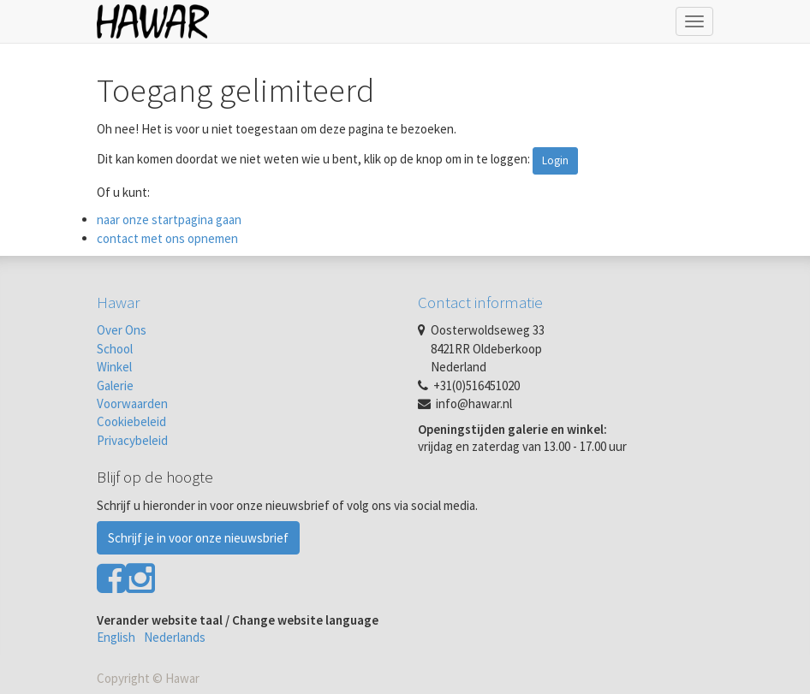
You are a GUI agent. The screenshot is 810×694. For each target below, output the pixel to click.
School (115, 349)
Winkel (114, 367)
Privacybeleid (132, 440)
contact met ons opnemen (167, 238)
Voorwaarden (132, 403)
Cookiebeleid (131, 421)
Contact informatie (480, 302)
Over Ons (121, 330)
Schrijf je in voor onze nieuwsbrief (198, 538)
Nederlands (174, 637)
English (116, 637)
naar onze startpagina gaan (169, 219)
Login (555, 160)
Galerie (115, 385)
